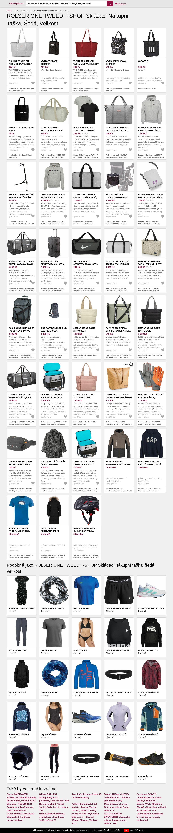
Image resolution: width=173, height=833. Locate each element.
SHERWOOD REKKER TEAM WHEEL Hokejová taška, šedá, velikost (21, 264)
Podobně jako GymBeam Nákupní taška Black (20, 156)
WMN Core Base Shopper (49, 62)
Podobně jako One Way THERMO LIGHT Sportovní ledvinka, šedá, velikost (20, 491)
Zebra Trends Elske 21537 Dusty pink (84, 396)
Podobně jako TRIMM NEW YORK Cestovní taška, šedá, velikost (53, 290)
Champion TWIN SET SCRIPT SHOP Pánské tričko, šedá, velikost (85, 131)
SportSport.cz (16, 3)
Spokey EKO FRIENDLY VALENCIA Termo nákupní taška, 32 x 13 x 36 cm (119, 397)
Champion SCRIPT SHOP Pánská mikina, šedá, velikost (150, 131)
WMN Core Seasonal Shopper (117, 62)
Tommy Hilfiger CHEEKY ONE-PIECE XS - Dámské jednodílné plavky (117, 797)
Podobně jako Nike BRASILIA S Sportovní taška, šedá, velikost (84, 290)
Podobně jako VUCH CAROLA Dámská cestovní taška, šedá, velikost (116, 157)
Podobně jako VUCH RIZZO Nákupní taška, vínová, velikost (86, 89)
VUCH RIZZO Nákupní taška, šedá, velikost (20, 62)
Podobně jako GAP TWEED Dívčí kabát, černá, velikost (52, 490)
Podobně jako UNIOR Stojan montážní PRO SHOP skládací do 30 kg (21, 224)
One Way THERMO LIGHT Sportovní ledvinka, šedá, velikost (20, 464)
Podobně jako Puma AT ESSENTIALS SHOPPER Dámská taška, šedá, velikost (119, 357)
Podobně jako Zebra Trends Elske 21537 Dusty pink (85, 423)
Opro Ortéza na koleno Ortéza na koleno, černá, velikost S (116, 807)
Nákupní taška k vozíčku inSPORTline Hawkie (117, 197)
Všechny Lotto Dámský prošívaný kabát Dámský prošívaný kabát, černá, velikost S (53, 558)
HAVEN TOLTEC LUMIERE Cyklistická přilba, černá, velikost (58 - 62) (85, 531)
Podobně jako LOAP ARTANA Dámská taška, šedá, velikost (148, 290)
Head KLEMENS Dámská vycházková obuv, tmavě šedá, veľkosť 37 (52, 817)
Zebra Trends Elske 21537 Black (149, 329)
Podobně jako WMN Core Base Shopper (52, 89)
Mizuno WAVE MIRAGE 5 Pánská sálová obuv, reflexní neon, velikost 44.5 (151, 807)
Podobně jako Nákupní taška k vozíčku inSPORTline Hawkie (116, 223)
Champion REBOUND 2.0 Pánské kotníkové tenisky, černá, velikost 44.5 (20, 807)
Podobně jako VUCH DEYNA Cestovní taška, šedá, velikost (116, 290)
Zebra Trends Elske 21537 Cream (84, 329)
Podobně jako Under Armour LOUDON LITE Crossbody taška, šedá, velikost (149, 224)
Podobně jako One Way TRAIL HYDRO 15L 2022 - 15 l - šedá (51, 356)
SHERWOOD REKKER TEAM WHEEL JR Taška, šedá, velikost (21, 397)
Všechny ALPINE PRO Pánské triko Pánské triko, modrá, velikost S (21, 556)
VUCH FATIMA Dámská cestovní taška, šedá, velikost (85, 197)
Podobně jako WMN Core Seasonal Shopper (118, 89)
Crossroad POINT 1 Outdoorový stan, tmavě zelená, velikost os (149, 797)
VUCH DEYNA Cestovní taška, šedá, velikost (117, 262)
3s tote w (143, 61)
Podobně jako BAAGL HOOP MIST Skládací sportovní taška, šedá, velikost (53, 157)
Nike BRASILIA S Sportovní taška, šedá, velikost (85, 264)
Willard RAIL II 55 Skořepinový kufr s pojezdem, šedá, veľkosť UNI (54, 797)
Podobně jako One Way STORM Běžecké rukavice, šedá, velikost (149, 423)
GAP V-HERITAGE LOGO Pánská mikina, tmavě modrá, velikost (149, 464)
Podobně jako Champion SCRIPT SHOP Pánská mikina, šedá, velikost (151, 156)
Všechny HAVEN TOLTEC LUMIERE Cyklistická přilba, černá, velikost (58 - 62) (86, 558)
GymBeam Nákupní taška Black (21, 129)
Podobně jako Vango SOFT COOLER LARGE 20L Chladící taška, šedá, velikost (86, 491)
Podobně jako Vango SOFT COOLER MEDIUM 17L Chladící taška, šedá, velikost (54, 424)
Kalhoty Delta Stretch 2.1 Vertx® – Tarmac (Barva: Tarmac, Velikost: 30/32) (84, 807)
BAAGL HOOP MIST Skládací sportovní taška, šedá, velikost (52, 131)
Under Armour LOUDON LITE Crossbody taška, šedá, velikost (150, 197)
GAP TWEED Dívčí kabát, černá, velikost (53, 462)
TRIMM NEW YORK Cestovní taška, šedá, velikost (52, 264)
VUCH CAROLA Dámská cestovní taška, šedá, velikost (117, 131)
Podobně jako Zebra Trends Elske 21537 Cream (85, 356)
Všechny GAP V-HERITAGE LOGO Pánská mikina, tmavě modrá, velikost (150, 491)
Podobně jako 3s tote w (146, 88)
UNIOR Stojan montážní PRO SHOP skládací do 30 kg (21, 197)
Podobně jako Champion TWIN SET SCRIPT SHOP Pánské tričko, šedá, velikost (85, 157)
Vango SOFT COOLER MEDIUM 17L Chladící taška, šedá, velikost (52, 397)
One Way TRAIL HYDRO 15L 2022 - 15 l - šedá (54, 329)
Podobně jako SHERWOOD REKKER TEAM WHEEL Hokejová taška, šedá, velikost (21, 291)
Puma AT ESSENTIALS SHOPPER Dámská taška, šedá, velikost (118, 331)
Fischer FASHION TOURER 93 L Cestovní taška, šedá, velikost (21, 331)
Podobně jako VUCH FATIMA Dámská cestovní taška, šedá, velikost (83, 224)
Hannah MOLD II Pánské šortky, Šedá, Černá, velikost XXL (54, 807)
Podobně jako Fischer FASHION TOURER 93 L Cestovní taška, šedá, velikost (21, 357)
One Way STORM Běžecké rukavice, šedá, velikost (151, 397)
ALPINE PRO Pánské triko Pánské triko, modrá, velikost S (19, 531)
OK (126, 830)
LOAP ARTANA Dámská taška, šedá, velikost (150, 262)
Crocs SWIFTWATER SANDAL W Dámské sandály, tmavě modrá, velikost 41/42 (21, 797)
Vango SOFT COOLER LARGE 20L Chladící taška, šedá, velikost (85, 464)
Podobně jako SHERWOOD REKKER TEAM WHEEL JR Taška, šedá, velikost (21, 424)
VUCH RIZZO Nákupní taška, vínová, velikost (86, 62)
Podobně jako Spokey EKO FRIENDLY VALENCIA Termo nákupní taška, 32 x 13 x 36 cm (119, 424)
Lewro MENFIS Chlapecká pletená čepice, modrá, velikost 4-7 (150, 817)
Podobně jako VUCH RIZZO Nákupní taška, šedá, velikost (21, 89)
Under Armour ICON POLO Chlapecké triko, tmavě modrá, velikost (20, 817)
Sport (9, 10)
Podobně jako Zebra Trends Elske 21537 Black (150, 356)
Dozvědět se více (137, 830)
